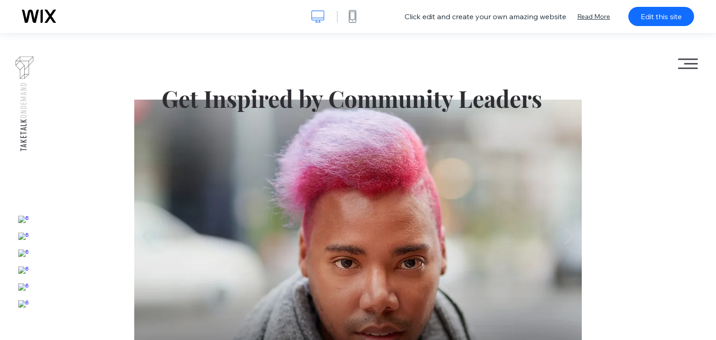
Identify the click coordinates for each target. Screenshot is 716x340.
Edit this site (661, 16)
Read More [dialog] (593, 16)
